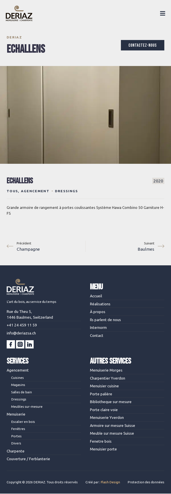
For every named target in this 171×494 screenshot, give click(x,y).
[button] (161, 13)
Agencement (35, 191)
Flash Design (110, 482)
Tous (12, 191)
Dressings (66, 191)
